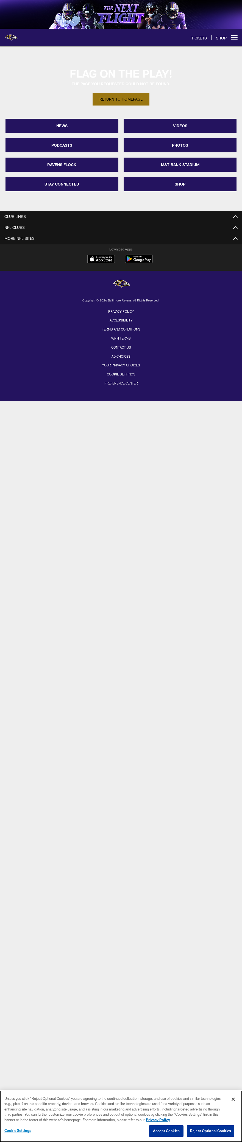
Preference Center (121, 383)
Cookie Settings (121, 374)
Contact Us (121, 347)
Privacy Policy (121, 311)
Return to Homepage (121, 99)
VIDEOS (180, 125)
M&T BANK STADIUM (180, 164)
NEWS (62, 125)
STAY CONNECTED (61, 184)
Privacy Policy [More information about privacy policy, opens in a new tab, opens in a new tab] (158, 1120)
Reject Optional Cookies (210, 1131)
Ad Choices (121, 356)
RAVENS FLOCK (61, 164)
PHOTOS (180, 145)
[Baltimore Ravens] (121, 284)
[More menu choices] (234, 37)
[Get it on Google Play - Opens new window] (139, 261)
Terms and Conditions (121, 329)
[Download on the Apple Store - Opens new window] (101, 259)
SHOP (180, 184)
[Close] (233, 1099)
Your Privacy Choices (121, 365)
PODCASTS (61, 145)
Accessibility (121, 320)
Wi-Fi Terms (121, 338)
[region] (121, 1116)
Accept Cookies (166, 1131)
